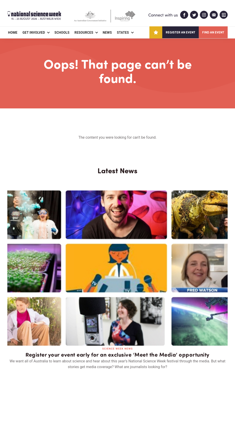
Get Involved (33, 32)
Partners (35, 400)
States (123, 32)
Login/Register (90, 400)
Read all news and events (117, 320)
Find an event (213, 32)
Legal (58, 415)
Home (12, 32)
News (107, 32)
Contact (60, 400)
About (12, 400)
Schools (61, 32)
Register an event (180, 32)
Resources (84, 32)
